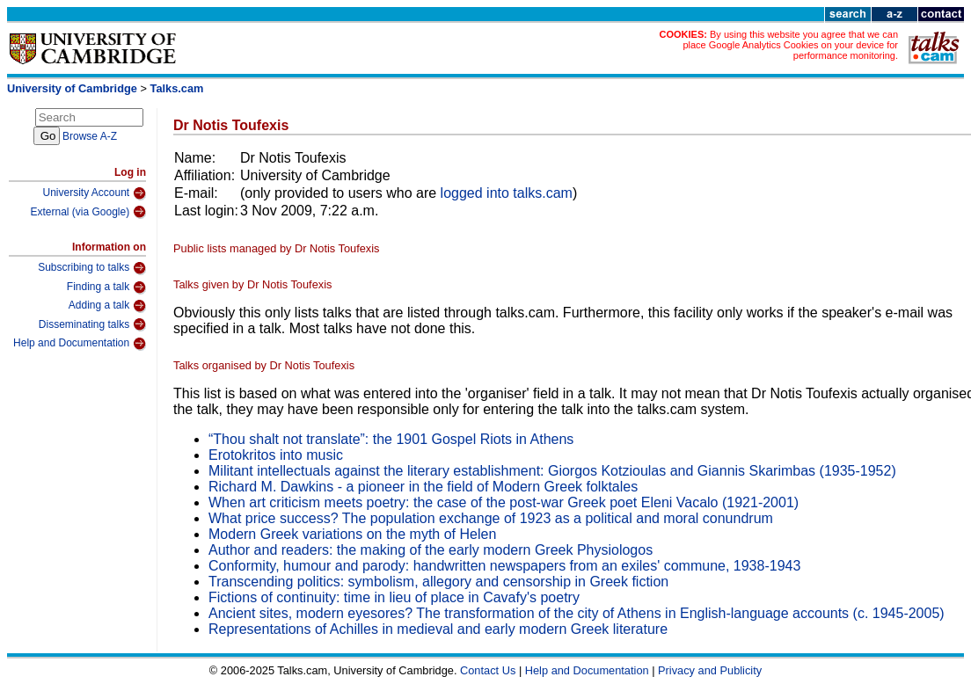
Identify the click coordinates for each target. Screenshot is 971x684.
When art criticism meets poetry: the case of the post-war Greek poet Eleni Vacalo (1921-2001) (503, 502)
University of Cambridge (72, 88)
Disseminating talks (92, 324)
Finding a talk (106, 287)
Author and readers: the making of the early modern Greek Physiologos (430, 549)
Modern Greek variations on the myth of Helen (352, 534)
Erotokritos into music (275, 455)
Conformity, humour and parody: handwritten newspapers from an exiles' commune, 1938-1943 (504, 565)
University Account (94, 193)
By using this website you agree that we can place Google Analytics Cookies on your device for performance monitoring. (790, 45)
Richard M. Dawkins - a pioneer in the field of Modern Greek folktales (423, 486)
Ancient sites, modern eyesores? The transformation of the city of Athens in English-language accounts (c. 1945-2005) (576, 613)
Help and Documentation (79, 344)
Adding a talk (107, 306)
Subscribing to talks (92, 268)
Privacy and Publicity (710, 670)
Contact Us (487, 670)
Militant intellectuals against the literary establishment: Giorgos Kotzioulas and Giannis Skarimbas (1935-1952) (552, 470)
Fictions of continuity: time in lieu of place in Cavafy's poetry (394, 597)
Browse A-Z (89, 136)
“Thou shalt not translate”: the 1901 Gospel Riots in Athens (390, 439)
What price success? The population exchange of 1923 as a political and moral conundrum (490, 518)
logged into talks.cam (507, 193)
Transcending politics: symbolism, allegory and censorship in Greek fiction (438, 581)
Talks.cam (177, 88)
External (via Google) (88, 212)
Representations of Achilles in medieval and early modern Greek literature (438, 629)
